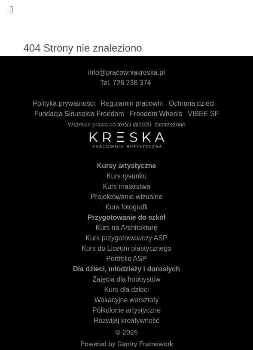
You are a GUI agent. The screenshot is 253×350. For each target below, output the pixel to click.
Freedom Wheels (156, 113)
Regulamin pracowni (132, 103)
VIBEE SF (203, 113)
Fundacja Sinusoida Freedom (79, 113)
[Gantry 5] (127, 18)
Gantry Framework (145, 344)
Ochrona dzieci (192, 103)
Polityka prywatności (64, 103)
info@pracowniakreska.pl (126, 72)
